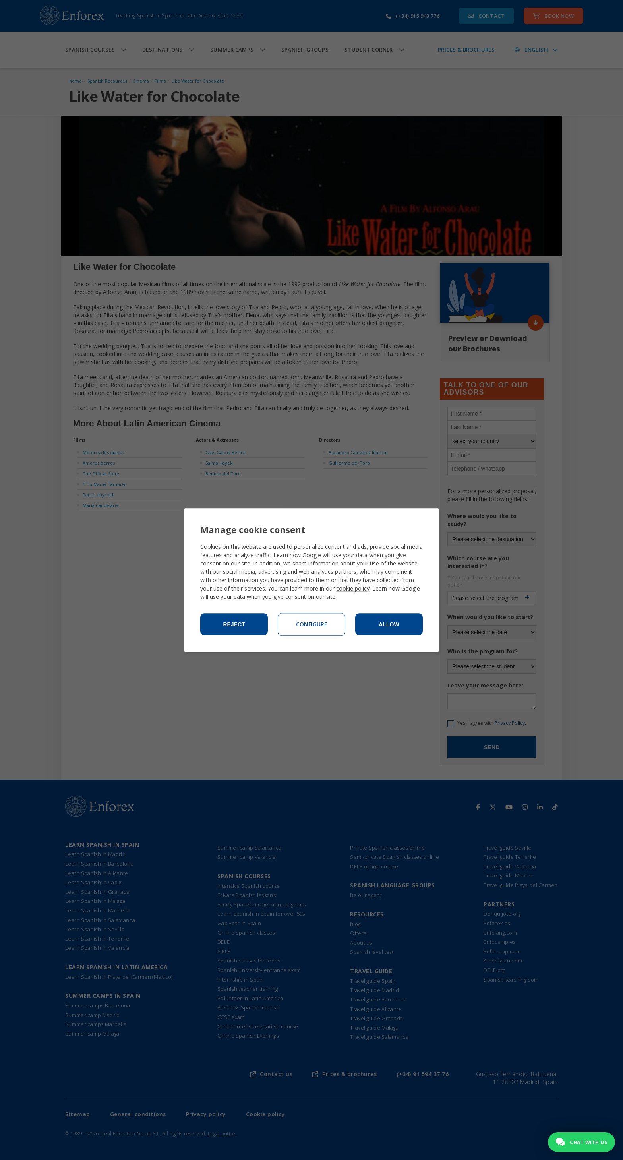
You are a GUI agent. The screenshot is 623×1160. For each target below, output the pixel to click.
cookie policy (353, 588)
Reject (234, 624)
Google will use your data (335, 555)
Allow (389, 624)
